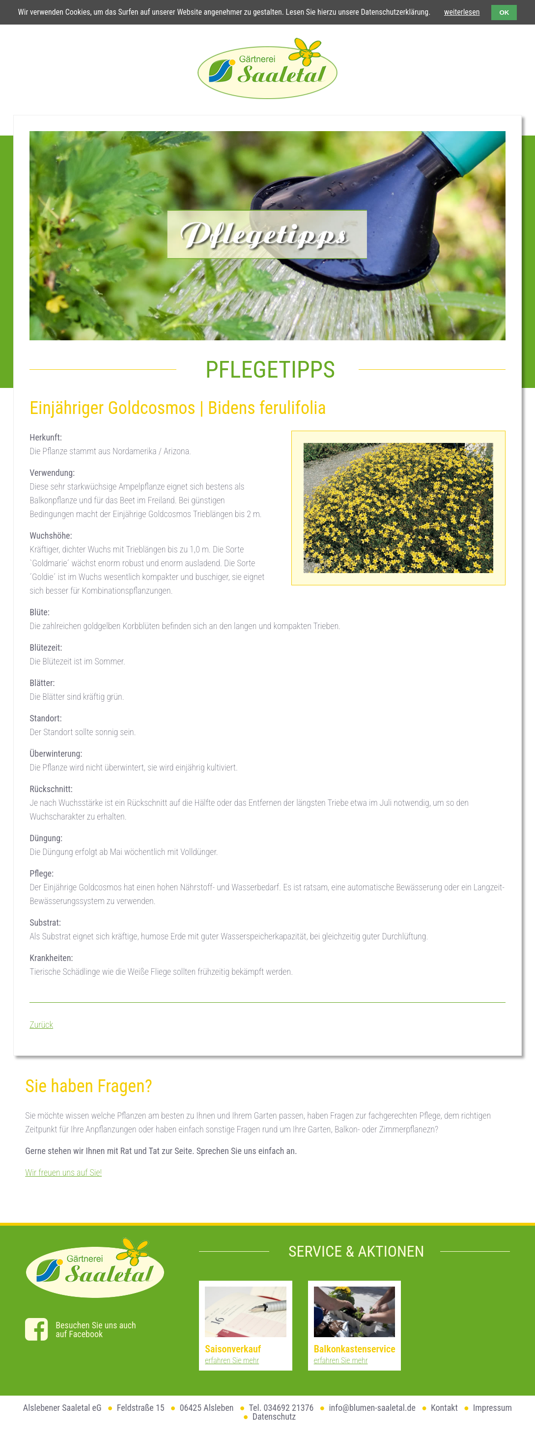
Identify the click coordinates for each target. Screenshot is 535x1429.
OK (504, 12)
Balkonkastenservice (354, 1349)
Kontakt (444, 1407)
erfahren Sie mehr (232, 1360)
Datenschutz (274, 1416)
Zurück (41, 1024)
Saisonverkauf (233, 1349)
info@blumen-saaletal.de (372, 1407)
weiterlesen (461, 12)
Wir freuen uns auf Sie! (63, 1172)
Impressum (492, 1407)
